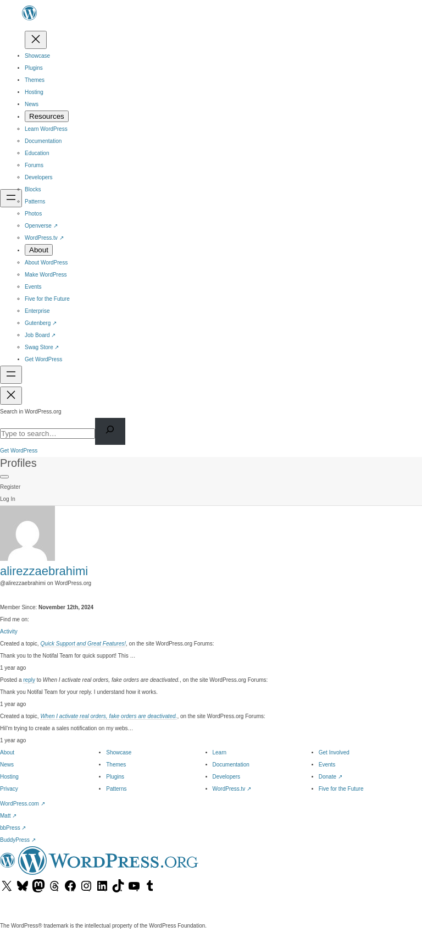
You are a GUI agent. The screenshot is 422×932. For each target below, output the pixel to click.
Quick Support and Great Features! (83, 644)
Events (327, 765)
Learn (220, 752)
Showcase (118, 752)
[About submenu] (39, 250)
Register (10, 487)
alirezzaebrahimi (44, 571)
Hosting (9, 777)
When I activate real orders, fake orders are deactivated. (108, 716)
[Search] (110, 431)
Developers (227, 777)
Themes (116, 765)
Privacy (9, 789)
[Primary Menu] (4, 476)
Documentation (231, 765)
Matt (8, 816)
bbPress (13, 828)
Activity (9, 631)
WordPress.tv (232, 789)
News (7, 765)
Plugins (115, 777)
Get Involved (334, 752)
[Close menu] (36, 40)
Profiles (18, 463)
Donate (330, 777)
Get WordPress (18, 451)
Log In (7, 499)
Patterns (116, 789)
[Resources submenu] (47, 116)
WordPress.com (22, 804)
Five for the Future (341, 789)
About (7, 752)
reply (29, 680)
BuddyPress (18, 840)
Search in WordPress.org (31, 412)
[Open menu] (11, 198)
